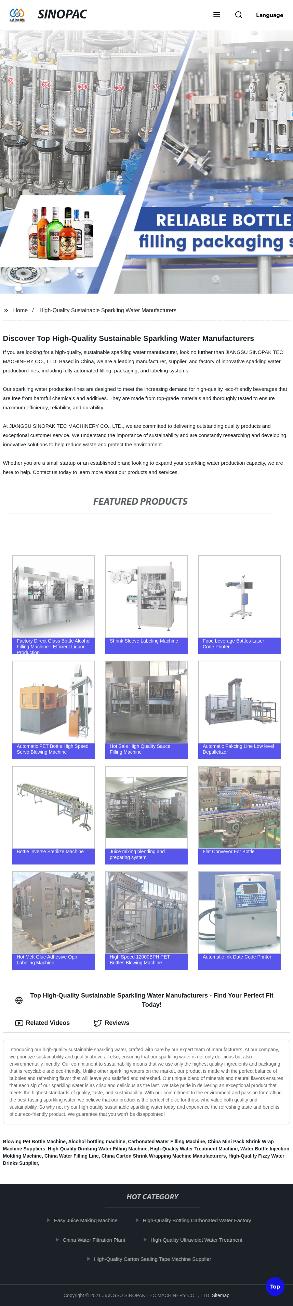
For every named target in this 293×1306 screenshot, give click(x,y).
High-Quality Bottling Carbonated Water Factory (200, 1220)
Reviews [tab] (111, 1023)
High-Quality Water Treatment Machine (194, 1148)
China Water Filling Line (71, 1156)
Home (20, 310)
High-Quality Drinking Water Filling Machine (97, 1148)
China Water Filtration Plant (97, 1240)
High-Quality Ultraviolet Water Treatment (200, 1240)
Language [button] (269, 15)
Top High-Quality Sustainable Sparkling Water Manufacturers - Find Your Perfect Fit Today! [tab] (144, 1000)
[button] (217, 15)
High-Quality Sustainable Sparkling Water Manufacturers (107, 310)
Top (275, 1287)
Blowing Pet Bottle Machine (34, 1141)
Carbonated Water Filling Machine (166, 1141)
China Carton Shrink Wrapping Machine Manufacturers (164, 1156)
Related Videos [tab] (42, 1023)
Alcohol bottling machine (96, 1141)
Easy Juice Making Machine (89, 1220)
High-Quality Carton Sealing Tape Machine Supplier (155, 1259)
